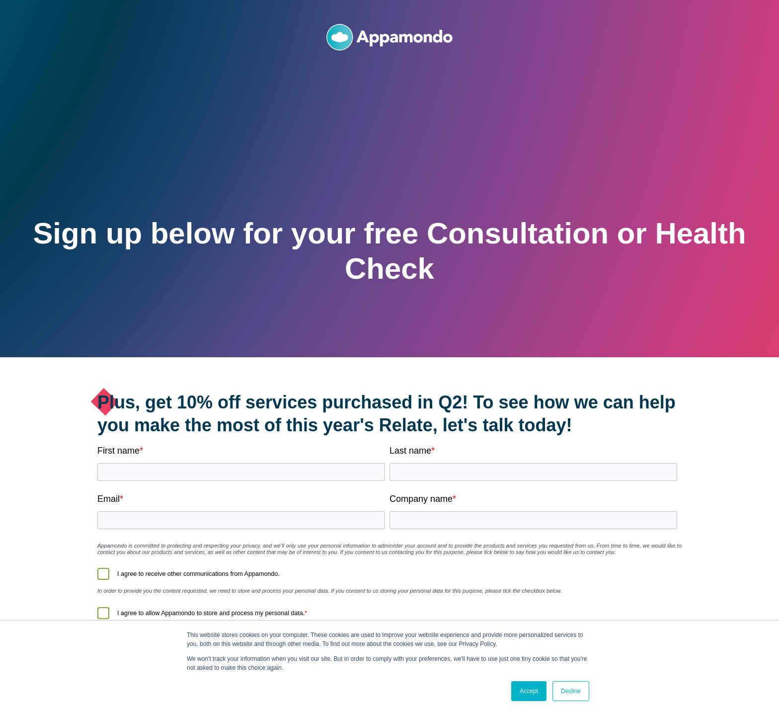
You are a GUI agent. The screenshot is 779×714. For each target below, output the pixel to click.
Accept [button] (529, 691)
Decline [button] (571, 691)
